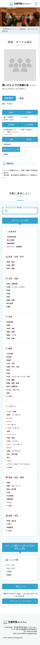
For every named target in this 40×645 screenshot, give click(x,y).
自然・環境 (10, 265)
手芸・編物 (10, 380)
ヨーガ (9, 502)
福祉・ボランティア (13, 486)
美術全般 (9, 322)
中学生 (9, 571)
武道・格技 (10, 438)
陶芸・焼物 (10, 332)
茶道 (8, 373)
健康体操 (9, 499)
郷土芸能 (9, 303)
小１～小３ (10, 565)
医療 (8, 482)
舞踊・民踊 (10, 300)
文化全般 (9, 353)
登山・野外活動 (11, 454)
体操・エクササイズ (13, 451)
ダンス (9, 448)
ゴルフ (9, 461)
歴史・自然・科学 (16, 257)
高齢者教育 (10, 243)
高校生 (9, 575)
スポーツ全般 (11, 411)
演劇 (8, 307)
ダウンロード (20, 601)
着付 (8, 370)
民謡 (8, 293)
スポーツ (12, 406)
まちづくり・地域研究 (14, 247)
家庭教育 (9, 527)
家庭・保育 (13, 516)
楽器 (8, 290)
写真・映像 (10, 338)
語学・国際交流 (11, 386)
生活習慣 (9, 496)
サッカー (9, 418)
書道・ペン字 (11, 335)
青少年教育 (10, 240)
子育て (9, 524)
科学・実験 (10, 268)
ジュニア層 (13, 560)
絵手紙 (9, 357)
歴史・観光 (10, 262)
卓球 (8, 431)
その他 (9, 396)
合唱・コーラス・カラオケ (15, 287)
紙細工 (9, 360)
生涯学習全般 (11, 237)
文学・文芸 (10, 363)
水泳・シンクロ (11, 441)
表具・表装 (10, 328)
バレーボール (11, 425)
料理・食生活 (11, 521)
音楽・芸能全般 (11, 284)
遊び (8, 393)
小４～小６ (10, 568)
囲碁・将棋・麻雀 (12, 383)
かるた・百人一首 (12, 390)
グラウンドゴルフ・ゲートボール (17, 464)
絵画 (8, 325)
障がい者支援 (11, 489)
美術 (10, 317)
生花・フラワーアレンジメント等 (17, 376)
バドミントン (11, 434)
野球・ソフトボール (13, 415)
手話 (8, 492)
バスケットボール (12, 428)
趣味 (10, 348)
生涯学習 (12, 232)
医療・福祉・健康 (16, 477)
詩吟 (8, 297)
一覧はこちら (20, 586)
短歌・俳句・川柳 (12, 367)
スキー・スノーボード (14, 444)
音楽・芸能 (13, 278)
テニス (9, 421)
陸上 (8, 457)
